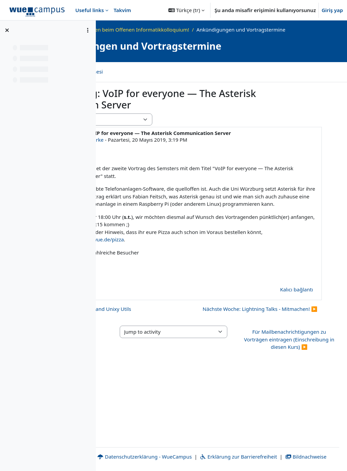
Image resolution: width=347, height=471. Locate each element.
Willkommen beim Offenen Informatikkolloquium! (226, 29)
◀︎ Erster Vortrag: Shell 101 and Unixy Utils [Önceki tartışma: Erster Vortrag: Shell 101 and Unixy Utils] (176, 345)
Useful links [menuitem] (89, 10)
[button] (186, 10)
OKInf (153, 29)
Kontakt (168, 448)
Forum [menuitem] (114, 79)
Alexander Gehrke (177, 153)
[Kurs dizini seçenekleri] (87, 30)
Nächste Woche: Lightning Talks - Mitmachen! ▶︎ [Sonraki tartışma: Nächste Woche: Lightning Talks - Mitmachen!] (260, 357)
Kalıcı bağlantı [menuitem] (296, 325)
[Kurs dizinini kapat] (7, 30)
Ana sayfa (127, 29)
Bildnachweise (243, 456)
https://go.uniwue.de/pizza (245, 275)
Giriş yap (332, 10)
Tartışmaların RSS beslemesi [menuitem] (165, 79)
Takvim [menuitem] (122, 10)
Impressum (129, 448)
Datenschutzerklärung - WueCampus (236, 448)
